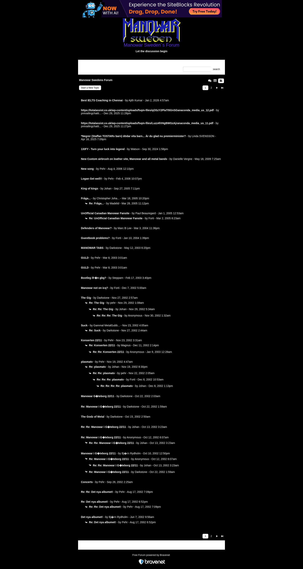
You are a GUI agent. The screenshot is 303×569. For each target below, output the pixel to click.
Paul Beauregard (145, 213)
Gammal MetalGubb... (107, 325)
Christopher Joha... (108, 198)
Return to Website (90, 64)
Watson (135, 149)
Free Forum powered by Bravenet (151, 555)
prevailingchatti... (91, 113)
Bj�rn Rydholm (131, 453)
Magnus (126, 345)
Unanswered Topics (91, 69)
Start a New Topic (90, 87)
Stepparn (117, 277)
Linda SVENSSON (203, 136)
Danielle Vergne (182, 158)
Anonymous (135, 315)
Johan (107, 188)
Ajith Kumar (135, 100)
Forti (151, 218)
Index (105, 64)
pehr (113, 302)
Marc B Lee (125, 228)
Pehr (103, 168)
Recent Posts (110, 69)
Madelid (114, 203)
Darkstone (116, 247)
